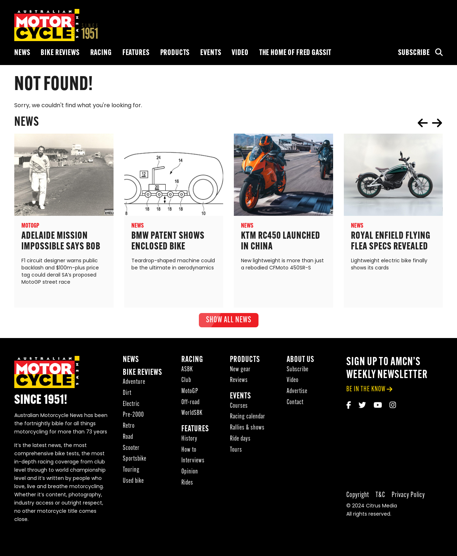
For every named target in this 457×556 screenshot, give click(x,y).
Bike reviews (60, 53)
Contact (295, 403)
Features (136, 53)
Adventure (134, 382)
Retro (129, 426)
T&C (380, 496)
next (437, 123)
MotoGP (189, 392)
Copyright (357, 496)
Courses (239, 406)
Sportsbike (134, 459)
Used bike (133, 481)
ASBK (187, 370)
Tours (236, 450)
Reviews (239, 381)
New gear (240, 370)
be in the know (366, 390)
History (189, 439)
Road (128, 438)
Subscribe (414, 53)
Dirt (127, 394)
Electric (131, 405)
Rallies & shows (247, 428)
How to (188, 450)
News (22, 53)
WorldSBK (191, 414)
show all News (228, 320)
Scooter (131, 449)
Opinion (189, 472)
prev (422, 123)
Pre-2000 (133, 416)
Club (186, 381)
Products (175, 53)
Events (210, 53)
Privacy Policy (408, 496)
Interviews (193, 461)
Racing (101, 53)
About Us (300, 361)
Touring (131, 470)
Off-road (190, 403)
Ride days (240, 439)
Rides (187, 483)
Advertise (297, 392)
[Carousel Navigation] (430, 123)
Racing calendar (247, 417)
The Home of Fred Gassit (295, 53)
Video (240, 53)
